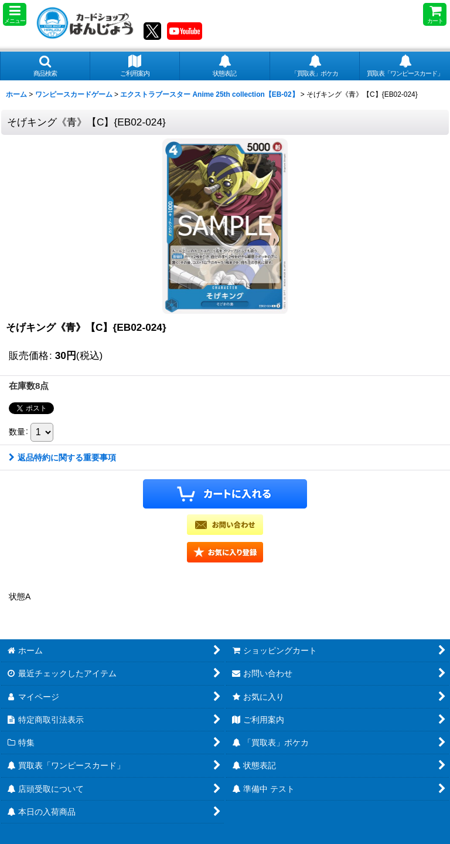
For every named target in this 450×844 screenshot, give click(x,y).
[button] (14, 14)
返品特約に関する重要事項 (62, 457)
